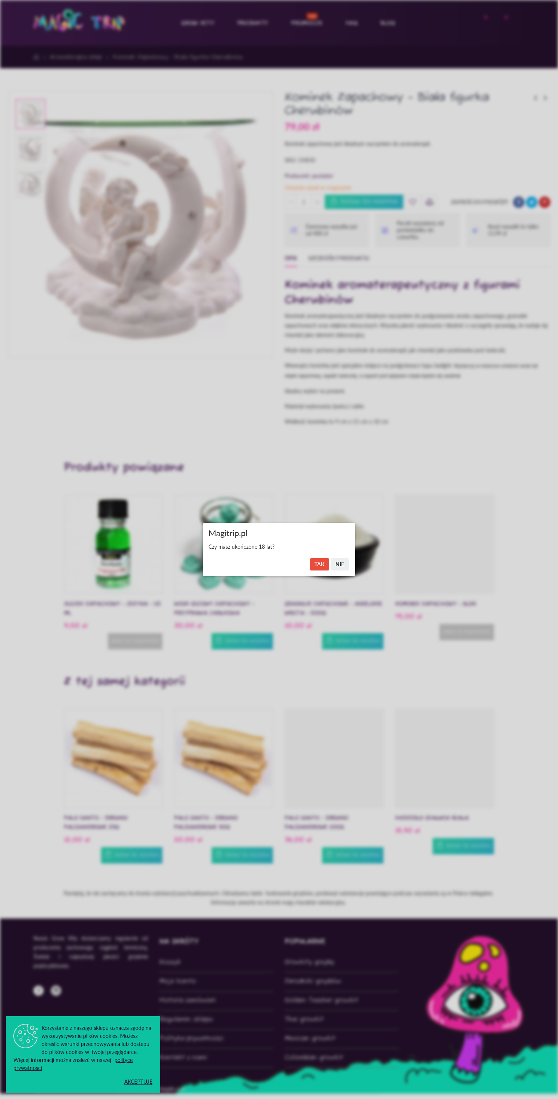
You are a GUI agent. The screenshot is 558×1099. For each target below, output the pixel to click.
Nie (339, 564)
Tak (319, 564)
